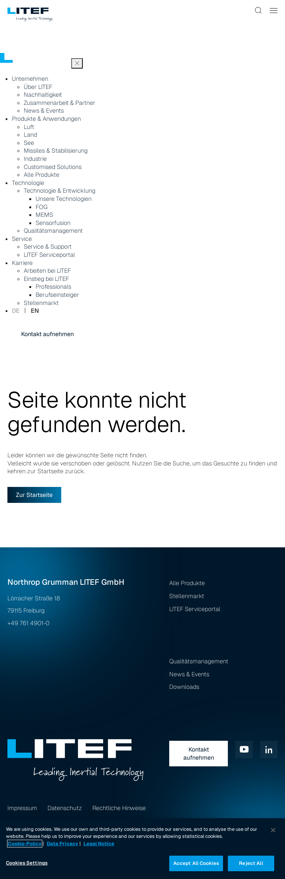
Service (22, 239)
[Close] (273, 830)
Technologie (28, 183)
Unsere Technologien (64, 199)
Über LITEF (38, 87)
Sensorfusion (53, 223)
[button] (259, 10)
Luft (29, 127)
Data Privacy (62, 843)
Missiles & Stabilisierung (56, 151)
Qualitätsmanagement (53, 231)
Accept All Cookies (196, 863)
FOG (42, 207)
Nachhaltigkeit (43, 95)
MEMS (44, 215)
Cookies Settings (27, 863)
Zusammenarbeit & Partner (59, 103)
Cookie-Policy (25, 843)
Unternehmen (30, 79)
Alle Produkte (41, 175)
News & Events (44, 111)
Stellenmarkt (41, 303)
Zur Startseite (34, 495)
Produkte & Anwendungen (46, 119)
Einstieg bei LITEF (46, 279)
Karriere (22, 263)
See (29, 143)
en (35, 311)
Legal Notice (98, 843)
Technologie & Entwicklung (59, 191)
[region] (142, 848)
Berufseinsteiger (57, 295)
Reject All (251, 863)
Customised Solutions (53, 167)
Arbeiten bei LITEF (47, 271)
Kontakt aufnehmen (47, 334)
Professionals (53, 287)
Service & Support (48, 247)
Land (30, 135)
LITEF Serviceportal (49, 255)
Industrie (35, 159)
